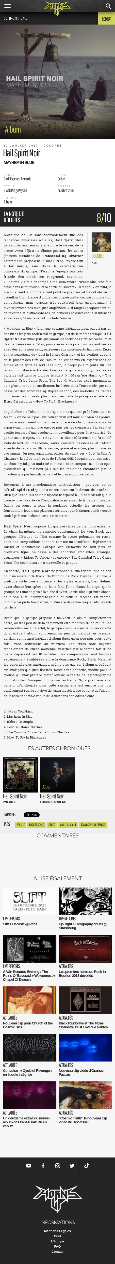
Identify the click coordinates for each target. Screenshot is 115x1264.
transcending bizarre (93, 825)
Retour (106, 19)
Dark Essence (36, 825)
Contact (57, 1251)
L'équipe (57, 1241)
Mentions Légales (57, 1231)
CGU (57, 1236)
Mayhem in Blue (68, 825)
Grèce (52, 825)
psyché (20, 825)
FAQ (57, 1246)
